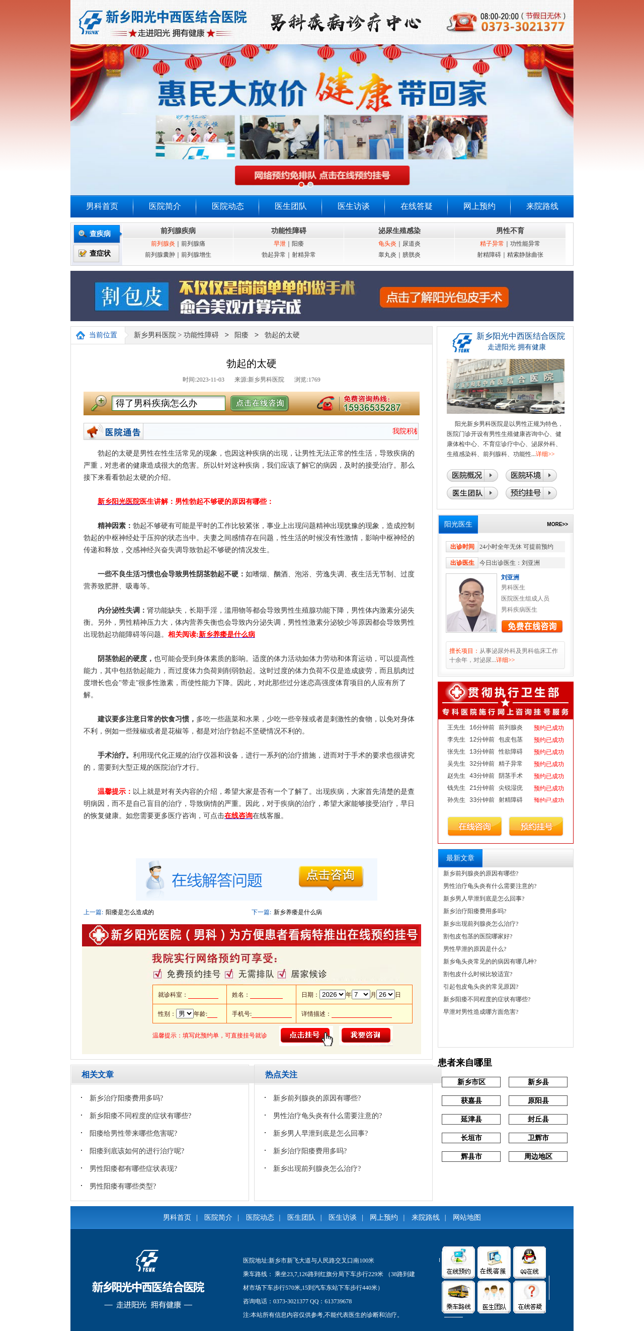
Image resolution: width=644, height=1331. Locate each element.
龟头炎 (387, 243)
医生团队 (291, 206)
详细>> (545, 454)
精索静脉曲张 (525, 254)
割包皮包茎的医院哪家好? (477, 936)
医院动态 (228, 206)
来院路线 (542, 206)
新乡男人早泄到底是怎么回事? (320, 1133)
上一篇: (93, 912)
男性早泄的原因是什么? (474, 948)
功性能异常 (525, 243)
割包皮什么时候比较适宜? (477, 974)
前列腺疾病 (178, 231)
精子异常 (492, 243)
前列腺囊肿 (160, 254)
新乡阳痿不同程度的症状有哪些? (140, 1116)
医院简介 (165, 206)
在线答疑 (416, 206)
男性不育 (510, 231)
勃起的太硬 (282, 335)
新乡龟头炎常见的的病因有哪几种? (489, 961)
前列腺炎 (163, 243)
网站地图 (467, 1217)
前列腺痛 (193, 243)
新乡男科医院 (155, 335)
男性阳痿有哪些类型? (123, 1186)
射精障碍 (489, 254)
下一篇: (261, 912)
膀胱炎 (412, 254)
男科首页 (102, 206)
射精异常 (304, 254)
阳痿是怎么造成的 (130, 912)
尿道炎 (412, 243)
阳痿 (298, 243)
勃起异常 (274, 254)
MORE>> (557, 524)
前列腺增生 (196, 254)
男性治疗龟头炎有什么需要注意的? (327, 1116)
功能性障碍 (288, 231)
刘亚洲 (510, 577)
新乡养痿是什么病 (298, 912)
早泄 (280, 243)
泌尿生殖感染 (399, 231)
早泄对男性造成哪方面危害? (480, 1011)
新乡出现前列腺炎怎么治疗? (317, 1168)
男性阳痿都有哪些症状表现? (133, 1168)
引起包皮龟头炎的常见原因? (480, 986)
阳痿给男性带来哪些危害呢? (133, 1133)
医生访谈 (354, 206)
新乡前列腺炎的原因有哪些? (317, 1098)
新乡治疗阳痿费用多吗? (126, 1098)
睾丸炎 (387, 254)
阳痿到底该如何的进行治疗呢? (137, 1151)
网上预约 (479, 206)
